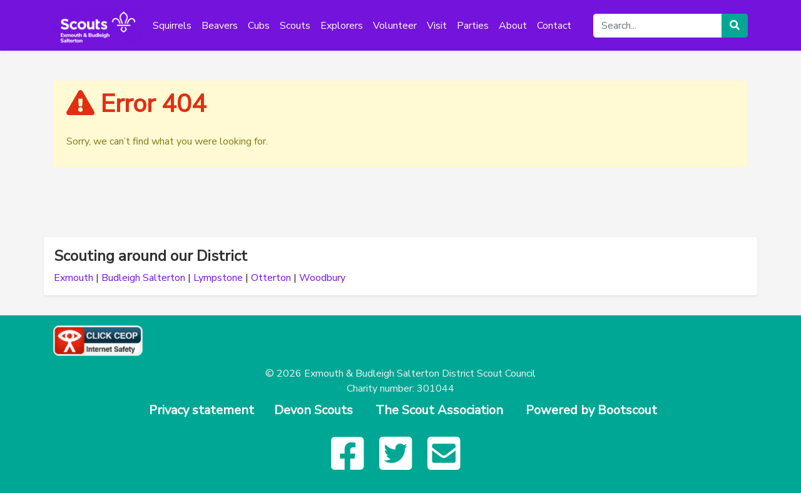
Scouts (295, 26)
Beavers (220, 26)
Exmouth (73, 278)
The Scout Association (439, 410)
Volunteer (395, 26)
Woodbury (322, 278)
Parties (473, 26)
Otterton (271, 278)
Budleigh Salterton (143, 278)
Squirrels (172, 26)
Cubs (259, 26)
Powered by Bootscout (591, 410)
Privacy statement (201, 410)
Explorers (341, 26)
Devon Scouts (313, 410)
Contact (554, 26)
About (513, 26)
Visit (437, 26)
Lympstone (218, 278)
